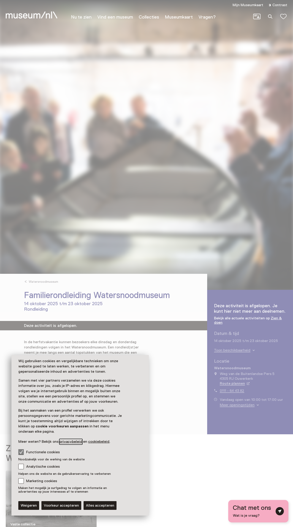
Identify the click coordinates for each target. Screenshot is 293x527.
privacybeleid (71, 442)
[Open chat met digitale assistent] (258, 511)
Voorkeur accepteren (61, 505)
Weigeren (29, 505)
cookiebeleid (98, 442)
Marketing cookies (41, 481)
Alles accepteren (100, 505)
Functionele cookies (39, 452)
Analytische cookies (43, 467)
